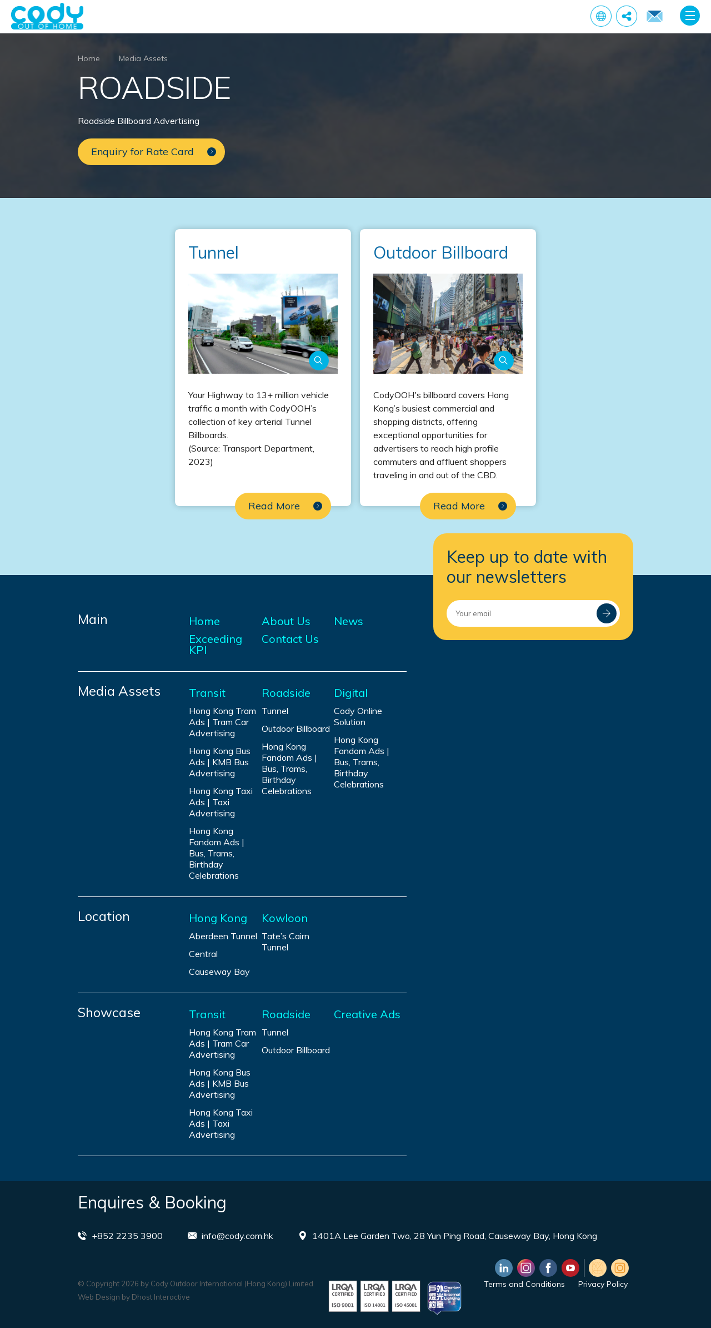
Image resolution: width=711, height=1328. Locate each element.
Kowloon (285, 918)
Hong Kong (218, 918)
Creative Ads (367, 1014)
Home (89, 58)
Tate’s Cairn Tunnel (285, 941)
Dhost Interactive (161, 1296)
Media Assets (143, 58)
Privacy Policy (603, 1284)
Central (203, 953)
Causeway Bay (219, 971)
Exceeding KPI (215, 644)
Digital (351, 692)
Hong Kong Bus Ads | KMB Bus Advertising (220, 762)
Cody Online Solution (358, 716)
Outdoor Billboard (296, 728)
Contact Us (290, 639)
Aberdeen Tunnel (223, 936)
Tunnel (275, 710)
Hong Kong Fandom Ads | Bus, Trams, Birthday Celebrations (216, 853)
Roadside (286, 692)
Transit (207, 692)
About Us (286, 621)
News (348, 621)
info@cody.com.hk (237, 1235)
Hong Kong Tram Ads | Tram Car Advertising (222, 722)
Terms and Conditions (524, 1284)
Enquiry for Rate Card (654, 16)
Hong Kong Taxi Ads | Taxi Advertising (221, 802)
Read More (285, 505)
